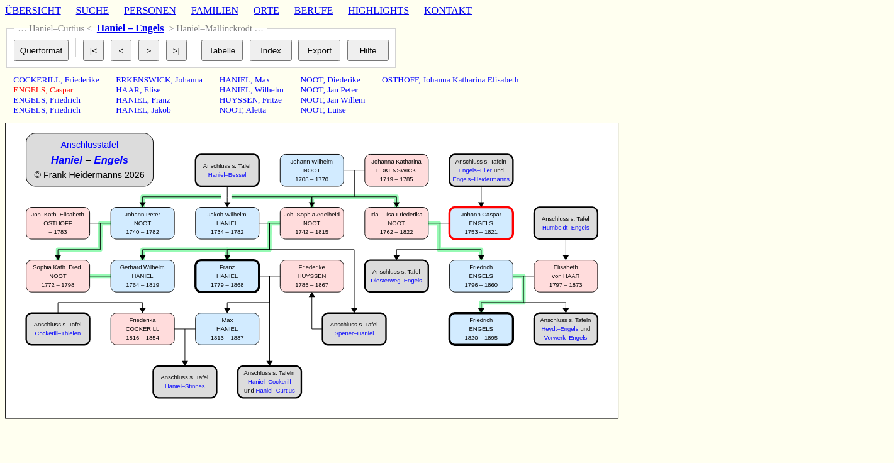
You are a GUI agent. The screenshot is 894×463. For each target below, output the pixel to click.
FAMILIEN (214, 10)
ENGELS (29, 89)
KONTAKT (448, 10)
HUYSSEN (239, 99)
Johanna (189, 79)
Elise (152, 89)
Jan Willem (346, 99)
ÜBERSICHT (33, 10)
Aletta (256, 109)
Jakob (161, 109)
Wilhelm (269, 89)
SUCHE (92, 10)
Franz (161, 99)
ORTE (266, 10)
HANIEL (131, 99)
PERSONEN (150, 10)
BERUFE (313, 10)
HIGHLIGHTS (378, 10)
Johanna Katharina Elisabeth (470, 79)
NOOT (231, 109)
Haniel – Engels (130, 28)
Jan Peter (342, 89)
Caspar (61, 89)
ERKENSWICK (143, 79)
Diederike (343, 79)
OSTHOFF (400, 79)
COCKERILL (36, 79)
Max (262, 79)
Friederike (82, 79)
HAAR (128, 89)
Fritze (272, 99)
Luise (336, 109)
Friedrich (65, 99)
